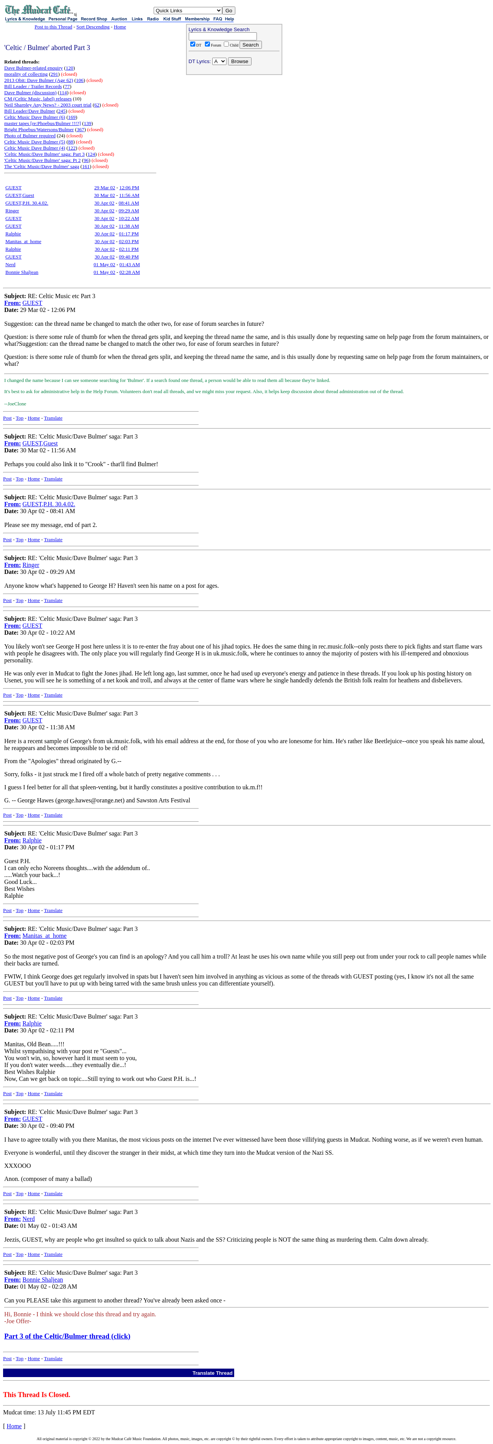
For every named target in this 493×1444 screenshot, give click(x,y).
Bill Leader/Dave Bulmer (29, 111)
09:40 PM (129, 257)
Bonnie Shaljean (22, 272)
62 (96, 105)
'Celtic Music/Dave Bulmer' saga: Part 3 (44, 154)
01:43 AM (129, 264)
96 (86, 160)
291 (54, 74)
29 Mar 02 (104, 187)
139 (88, 123)
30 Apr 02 (104, 203)
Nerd (10, 264)
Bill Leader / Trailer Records (33, 86)
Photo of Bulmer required (29, 135)
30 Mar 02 (104, 195)
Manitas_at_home (23, 241)
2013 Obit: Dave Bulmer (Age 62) (38, 80)
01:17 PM (129, 234)
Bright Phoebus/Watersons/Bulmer (39, 129)
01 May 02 (104, 264)
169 (72, 117)
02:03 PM (129, 241)
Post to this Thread (53, 27)
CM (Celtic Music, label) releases (38, 99)
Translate (53, 418)
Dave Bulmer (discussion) (30, 92)
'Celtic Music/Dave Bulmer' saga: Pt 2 (42, 160)
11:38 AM (129, 226)
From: (12, 303)
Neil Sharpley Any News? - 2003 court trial (47, 105)
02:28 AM (129, 272)
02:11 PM (129, 249)
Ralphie (13, 234)
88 (70, 142)
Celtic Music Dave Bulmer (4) (34, 148)
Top (19, 418)
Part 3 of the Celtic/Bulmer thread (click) (67, 1336)
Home (120, 27)
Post (7, 418)
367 (80, 129)
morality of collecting (26, 74)
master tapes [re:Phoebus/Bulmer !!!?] (42, 123)
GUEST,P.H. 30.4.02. (26, 203)
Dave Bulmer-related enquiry (33, 68)
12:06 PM (129, 187)
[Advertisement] (234, 127)
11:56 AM (129, 195)
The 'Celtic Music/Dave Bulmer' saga (41, 166)
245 (62, 111)
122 (72, 148)
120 (70, 68)
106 (80, 80)
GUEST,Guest (19, 195)
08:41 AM (129, 203)
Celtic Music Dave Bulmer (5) (34, 142)
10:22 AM (129, 218)
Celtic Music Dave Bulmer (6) (34, 117)
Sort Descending (92, 27)
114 (63, 92)
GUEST (13, 187)
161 (86, 166)
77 (67, 86)
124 (91, 154)
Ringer (12, 210)
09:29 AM (129, 210)
